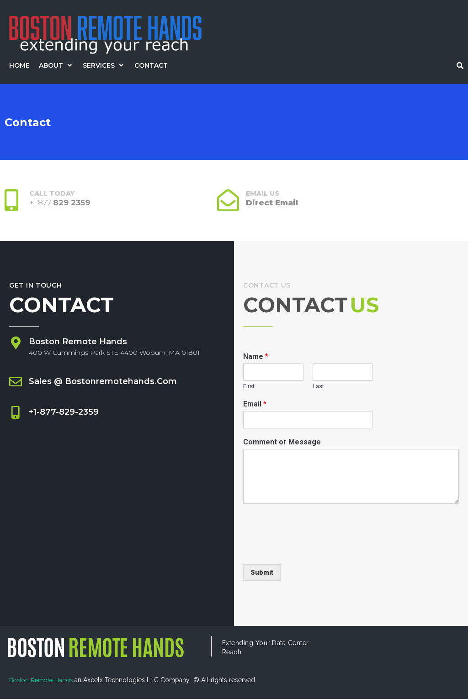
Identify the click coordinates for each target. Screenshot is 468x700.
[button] (56, 65)
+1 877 (60, 202)
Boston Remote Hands (43, 681)
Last (318, 387)
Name (255, 357)
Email (254, 405)
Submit (261, 573)
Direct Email (273, 202)
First (249, 387)
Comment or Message (282, 442)
